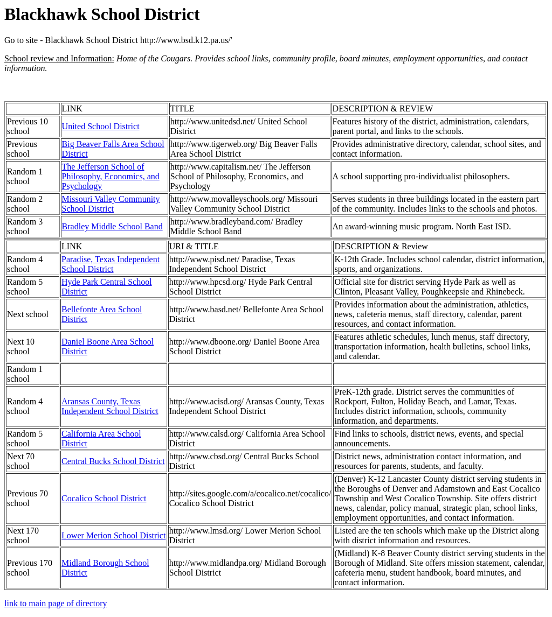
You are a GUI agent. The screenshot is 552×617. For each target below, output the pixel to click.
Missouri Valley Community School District (111, 203)
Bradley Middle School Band (112, 226)
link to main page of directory (55, 603)
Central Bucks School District (113, 461)
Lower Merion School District (113, 535)
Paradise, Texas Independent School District (110, 264)
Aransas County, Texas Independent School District (109, 406)
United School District (101, 126)
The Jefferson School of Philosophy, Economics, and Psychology (111, 176)
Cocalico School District (103, 498)
